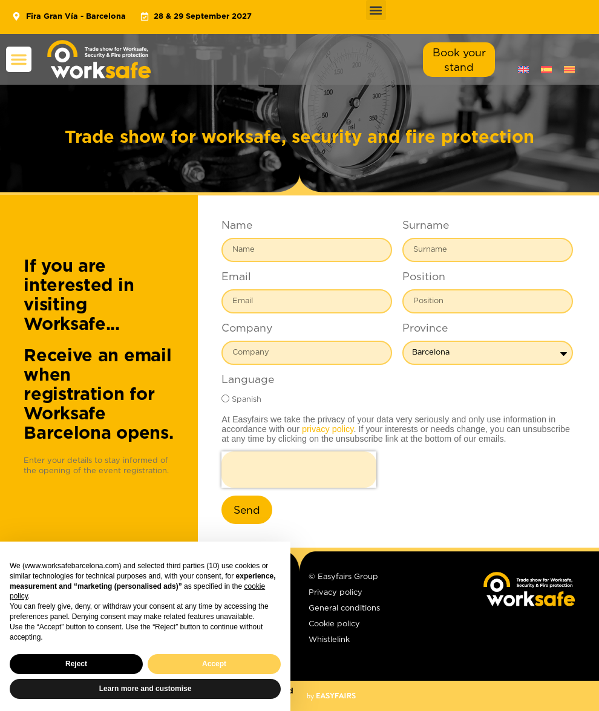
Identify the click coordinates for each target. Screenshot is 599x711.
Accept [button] (214, 664)
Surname (425, 225)
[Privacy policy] (370, 595)
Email (236, 277)
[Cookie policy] (370, 627)
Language (247, 380)
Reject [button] (76, 664)
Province (425, 328)
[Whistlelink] (370, 642)
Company (246, 328)
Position (423, 277)
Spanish (246, 400)
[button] (376, 10)
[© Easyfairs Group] (370, 580)
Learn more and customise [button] (145, 688)
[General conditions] (370, 611)
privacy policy (327, 429)
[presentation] (298, 469)
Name (236, 225)
